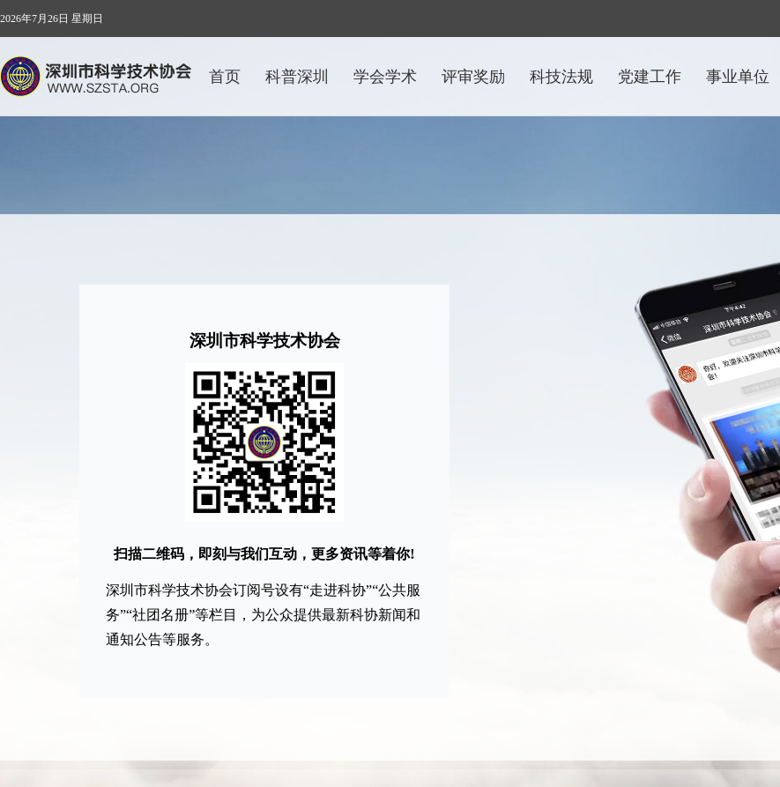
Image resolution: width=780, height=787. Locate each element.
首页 (225, 76)
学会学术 (385, 76)
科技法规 (561, 76)
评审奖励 (473, 76)
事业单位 (737, 76)
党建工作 (649, 76)
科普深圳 (297, 76)
